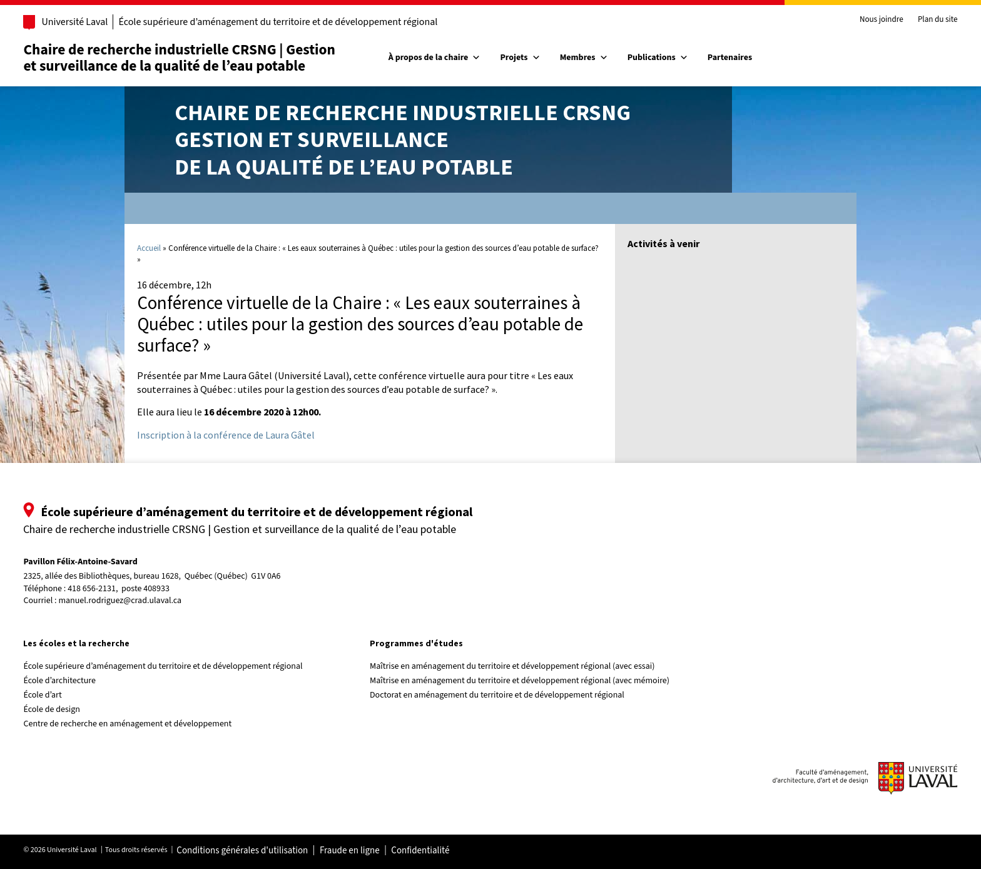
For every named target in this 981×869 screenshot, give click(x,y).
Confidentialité (438, 851)
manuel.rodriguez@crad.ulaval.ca (138, 600)
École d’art (60, 695)
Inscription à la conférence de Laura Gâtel (226, 435)
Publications (663, 57)
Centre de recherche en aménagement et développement (145, 724)
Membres (589, 57)
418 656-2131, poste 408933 (137, 589)
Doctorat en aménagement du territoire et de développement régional (502, 695)
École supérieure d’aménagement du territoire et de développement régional (295, 22)
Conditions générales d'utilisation (260, 851)
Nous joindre (863, 20)
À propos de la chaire (440, 57)
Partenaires (735, 57)
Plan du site (920, 20)
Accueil (149, 248)
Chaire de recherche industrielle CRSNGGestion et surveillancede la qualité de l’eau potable (403, 139)
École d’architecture (77, 680)
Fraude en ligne (367, 851)
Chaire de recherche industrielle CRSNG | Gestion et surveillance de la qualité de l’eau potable (197, 57)
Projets (526, 57)
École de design (69, 709)
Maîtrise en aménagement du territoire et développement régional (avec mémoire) (524, 680)
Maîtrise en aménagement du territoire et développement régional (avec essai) (517, 666)
